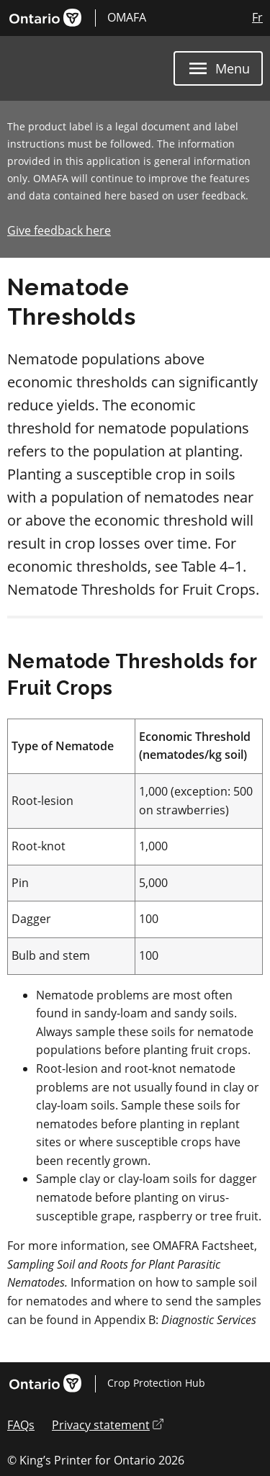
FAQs (21, 1425)
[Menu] (218, 68)
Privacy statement (107, 1425)
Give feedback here (59, 230)
